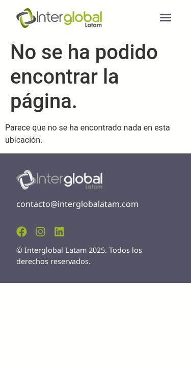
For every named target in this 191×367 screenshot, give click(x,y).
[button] (165, 17)
